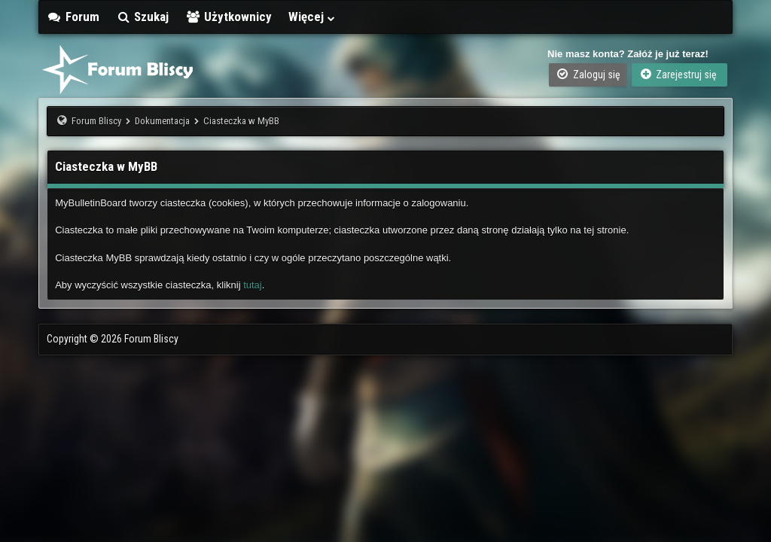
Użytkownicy (228, 16)
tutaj (252, 285)
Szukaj (142, 16)
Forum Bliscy (96, 120)
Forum (73, 16)
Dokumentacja (162, 120)
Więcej (312, 16)
